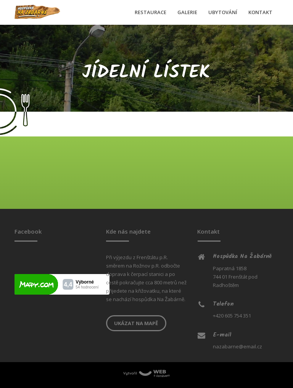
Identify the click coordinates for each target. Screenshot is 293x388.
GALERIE (187, 12)
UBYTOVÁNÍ (222, 12)
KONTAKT (260, 12)
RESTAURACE (150, 12)
